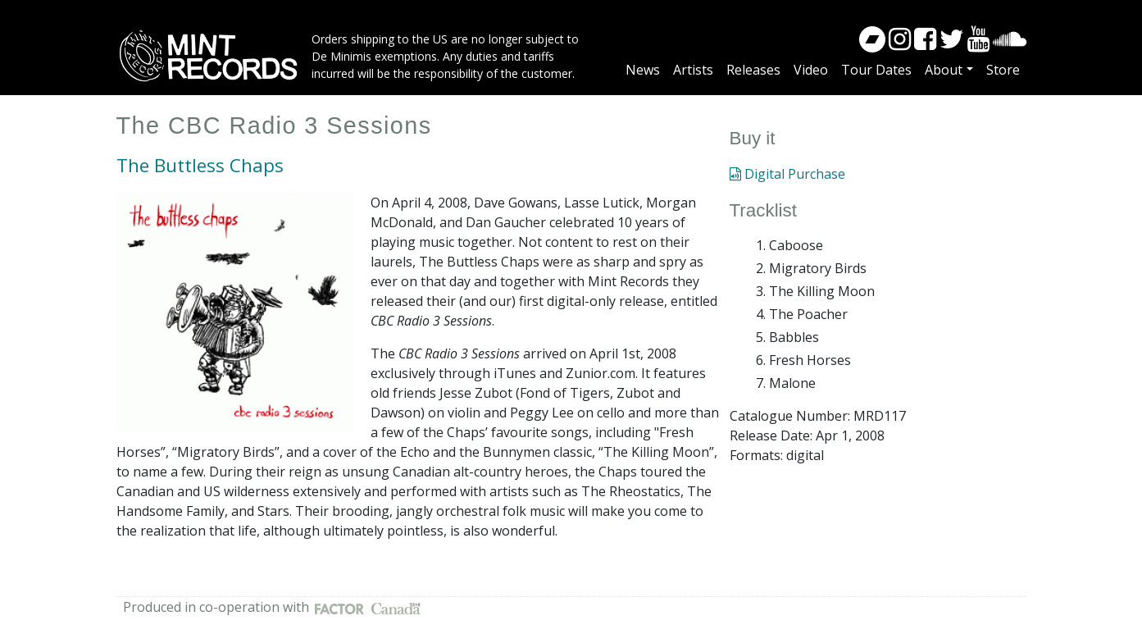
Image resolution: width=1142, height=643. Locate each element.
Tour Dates (876, 70)
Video (811, 70)
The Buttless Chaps (200, 165)
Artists (693, 70)
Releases (753, 70)
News (643, 70)
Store (1003, 70)
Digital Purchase (787, 174)
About (943, 70)
